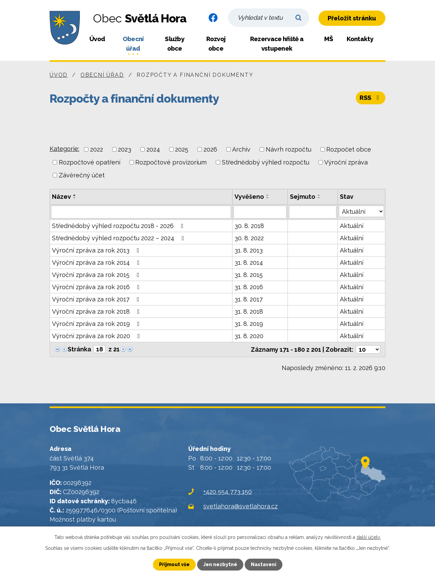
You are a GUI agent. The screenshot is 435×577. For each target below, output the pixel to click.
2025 (181, 149)
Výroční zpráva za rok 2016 (97, 287)
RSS (371, 97)
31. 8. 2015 (248, 274)
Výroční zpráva (346, 162)
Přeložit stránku (352, 18)
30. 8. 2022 (249, 238)
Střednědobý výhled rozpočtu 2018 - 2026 (119, 225)
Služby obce (174, 43)
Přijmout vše (174, 564)
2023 (124, 149)
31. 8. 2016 (248, 287)
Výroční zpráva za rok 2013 (97, 250)
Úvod (97, 38)
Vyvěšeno (249, 196)
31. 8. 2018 (248, 311)
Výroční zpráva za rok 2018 (97, 311)
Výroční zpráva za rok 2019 (97, 323)
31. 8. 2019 (248, 323)
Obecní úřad (133, 43)
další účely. (368, 537)
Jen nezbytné (220, 564)
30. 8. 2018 (249, 225)
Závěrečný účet (82, 175)
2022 (96, 149)
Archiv (241, 149)
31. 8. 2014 (248, 262)
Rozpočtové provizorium (171, 162)
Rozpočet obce (348, 149)
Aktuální (351, 225)
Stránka (79, 349)
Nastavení (263, 564)
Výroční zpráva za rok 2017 (97, 299)
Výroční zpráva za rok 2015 (97, 274)
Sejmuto (302, 196)
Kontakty (360, 38)
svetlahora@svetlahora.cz (240, 506)
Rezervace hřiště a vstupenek (276, 43)
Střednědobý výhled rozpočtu (265, 162)
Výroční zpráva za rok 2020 (97, 335)
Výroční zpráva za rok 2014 (97, 262)
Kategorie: (64, 148)
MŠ (328, 38)
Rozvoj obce (216, 43)
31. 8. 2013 (248, 250)
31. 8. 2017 (248, 299)
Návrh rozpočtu (288, 149)
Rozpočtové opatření (89, 162)
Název (61, 196)
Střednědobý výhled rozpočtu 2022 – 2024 (119, 238)
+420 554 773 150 (227, 491)
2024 (153, 149)
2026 (210, 149)
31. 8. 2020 (248, 335)
